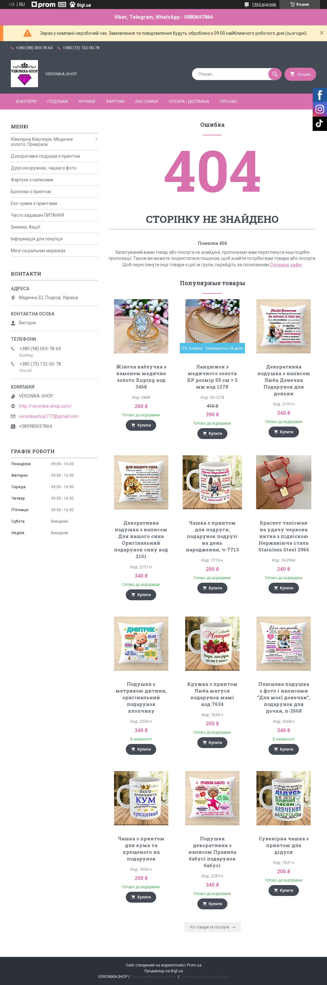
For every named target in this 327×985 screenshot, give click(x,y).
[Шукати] (275, 74)
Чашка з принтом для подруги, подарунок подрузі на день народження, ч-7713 (212, 536)
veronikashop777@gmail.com (49, 416)
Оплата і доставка (189, 101)
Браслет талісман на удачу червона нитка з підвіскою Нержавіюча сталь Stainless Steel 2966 (283, 536)
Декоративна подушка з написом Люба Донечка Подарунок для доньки (283, 380)
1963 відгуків (264, 4)
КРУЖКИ (87, 101)
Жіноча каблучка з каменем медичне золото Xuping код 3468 (141, 376)
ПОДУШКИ (57, 101)
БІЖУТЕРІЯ (26, 101)
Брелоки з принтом (31, 191)
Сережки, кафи (285, 264)
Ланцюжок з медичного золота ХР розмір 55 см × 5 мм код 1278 (212, 376)
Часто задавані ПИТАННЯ (37, 215)
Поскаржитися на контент (153, 976)
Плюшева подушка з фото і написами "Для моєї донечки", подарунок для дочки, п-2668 (283, 697)
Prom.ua (194, 965)
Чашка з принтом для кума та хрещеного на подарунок (141, 848)
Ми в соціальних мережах (38, 250)
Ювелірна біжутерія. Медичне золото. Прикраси (42, 142)
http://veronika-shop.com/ (45, 406)
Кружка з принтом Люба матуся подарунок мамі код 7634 (212, 694)
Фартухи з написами (32, 179)
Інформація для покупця (37, 238)
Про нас (228, 101)
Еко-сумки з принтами (34, 203)
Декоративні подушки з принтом (45, 156)
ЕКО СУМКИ (146, 101)
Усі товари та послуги (209, 927)
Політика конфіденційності (204, 976)
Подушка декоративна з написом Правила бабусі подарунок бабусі (212, 851)
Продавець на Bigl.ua (163, 971)
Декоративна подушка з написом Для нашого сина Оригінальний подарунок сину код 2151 (141, 539)
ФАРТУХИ (115, 101)
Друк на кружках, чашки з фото (44, 167)
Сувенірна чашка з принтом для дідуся (284, 845)
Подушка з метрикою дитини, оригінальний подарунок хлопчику (141, 697)
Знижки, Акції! (25, 227)
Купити (144, 425)
